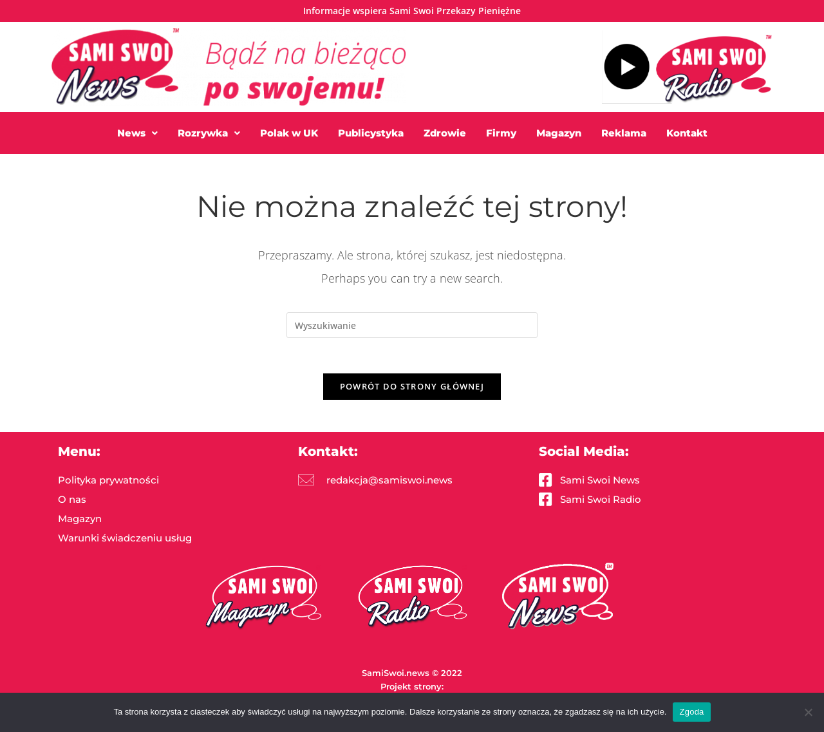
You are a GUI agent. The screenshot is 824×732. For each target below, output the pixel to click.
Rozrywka (209, 133)
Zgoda (691, 712)
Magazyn (558, 133)
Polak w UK (289, 133)
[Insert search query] (412, 325)
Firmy (501, 133)
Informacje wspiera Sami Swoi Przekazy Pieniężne (412, 11)
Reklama (623, 133)
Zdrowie (445, 133)
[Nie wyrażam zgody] (807, 712)
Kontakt (686, 133)
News (137, 133)
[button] (137, 132)
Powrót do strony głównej (412, 389)
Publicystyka (371, 133)
